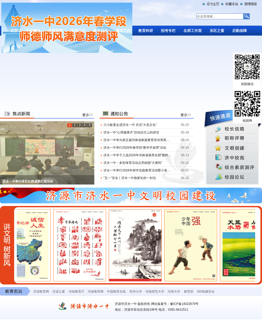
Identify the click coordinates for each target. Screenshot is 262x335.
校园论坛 (233, 178)
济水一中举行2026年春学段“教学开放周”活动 (134, 147)
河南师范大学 (154, 291)
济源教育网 (41, 291)
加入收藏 (230, 4)
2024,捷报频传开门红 (17, 184)
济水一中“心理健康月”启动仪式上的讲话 (131, 132)
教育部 (188, 291)
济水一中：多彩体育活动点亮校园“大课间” (132, 163)
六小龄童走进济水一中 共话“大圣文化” (130, 125)
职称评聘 (233, 138)
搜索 (246, 16)
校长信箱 (233, 128)
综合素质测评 (233, 168)
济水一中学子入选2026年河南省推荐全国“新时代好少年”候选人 (137, 155)
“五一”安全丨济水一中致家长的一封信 (129, 178)
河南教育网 (95, 291)
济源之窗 (58, 291)
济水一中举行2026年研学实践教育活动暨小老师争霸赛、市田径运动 (137, 170)
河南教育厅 (76, 291)
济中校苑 (233, 158)
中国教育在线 (116, 291)
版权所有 (144, 304)
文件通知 (233, 148)
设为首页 (211, 4)
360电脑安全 (206, 291)
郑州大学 (135, 291)
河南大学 (174, 291)
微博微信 (248, 4)
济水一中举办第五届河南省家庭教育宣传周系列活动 (137, 140)
